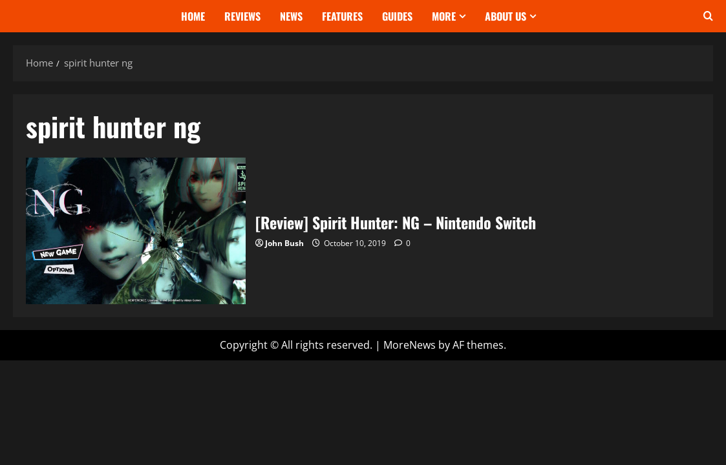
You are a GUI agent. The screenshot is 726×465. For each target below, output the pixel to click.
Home (193, 16)
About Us (505, 16)
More (444, 16)
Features (342, 16)
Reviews (242, 16)
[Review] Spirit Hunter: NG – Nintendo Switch (136, 231)
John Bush (284, 243)
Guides (397, 16)
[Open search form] (708, 16)
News (291, 16)
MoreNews (409, 345)
